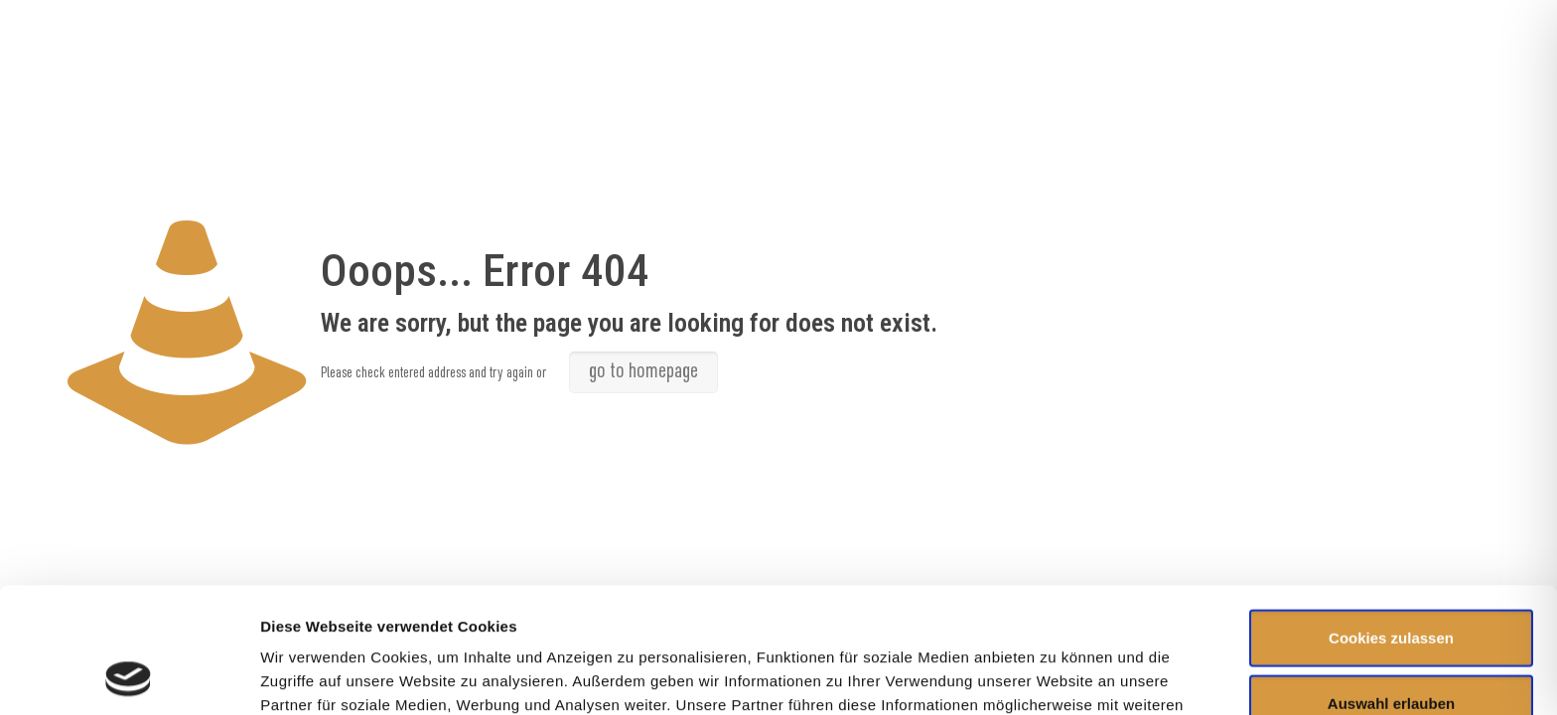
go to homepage (643, 372)
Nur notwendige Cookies (1391, 650)
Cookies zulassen (1391, 519)
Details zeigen (1056, 675)
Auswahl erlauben (1391, 585)
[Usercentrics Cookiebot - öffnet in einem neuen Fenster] (128, 676)
